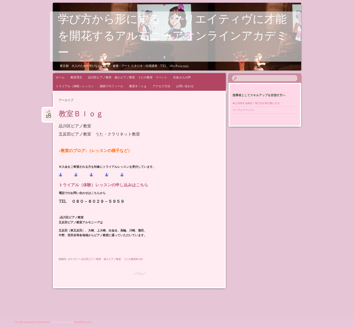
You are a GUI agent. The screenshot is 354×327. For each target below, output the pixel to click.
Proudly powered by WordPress (32, 322)
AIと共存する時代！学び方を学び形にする (257, 103)
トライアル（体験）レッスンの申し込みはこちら (103, 185)
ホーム (60, 77)
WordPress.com (83, 322)
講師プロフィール (111, 86)
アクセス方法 (161, 86)
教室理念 (76, 77)
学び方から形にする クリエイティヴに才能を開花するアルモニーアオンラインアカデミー (172, 37)
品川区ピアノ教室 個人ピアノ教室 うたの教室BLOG (112, 259)
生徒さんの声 (182, 77)
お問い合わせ (185, 86)
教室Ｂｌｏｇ (138, 86)
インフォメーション (244, 109)
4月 (48, 113)
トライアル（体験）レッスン (75, 86)
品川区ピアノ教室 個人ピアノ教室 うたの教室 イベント (127, 77)
